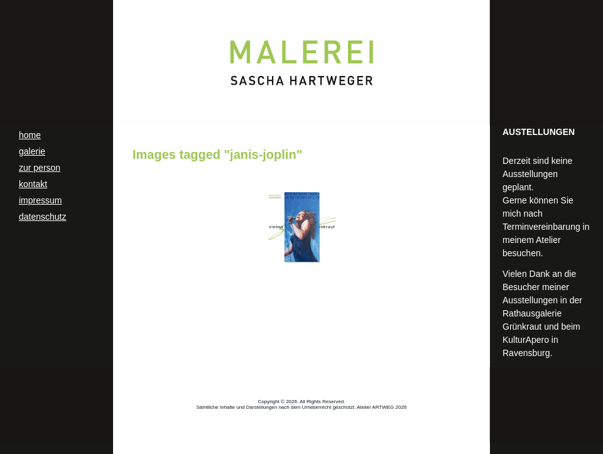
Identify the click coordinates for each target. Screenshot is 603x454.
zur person (39, 168)
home (30, 135)
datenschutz (43, 217)
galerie (32, 151)
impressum (40, 200)
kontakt (33, 184)
